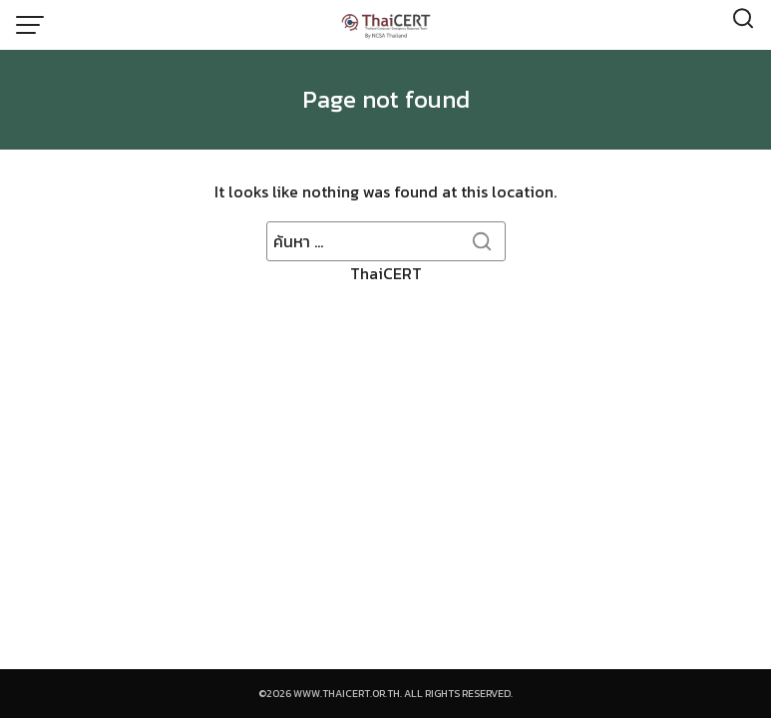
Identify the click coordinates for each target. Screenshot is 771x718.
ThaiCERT (386, 253)
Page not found (386, 99)
